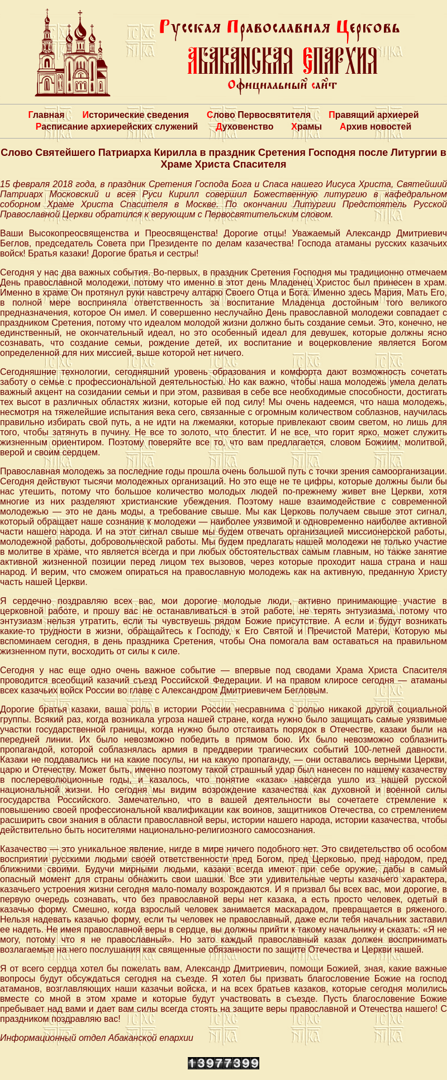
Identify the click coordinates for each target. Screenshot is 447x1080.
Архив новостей (375, 126)
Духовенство (244, 126)
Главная (46, 115)
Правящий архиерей (374, 115)
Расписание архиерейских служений (117, 126)
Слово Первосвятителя (259, 115)
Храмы (306, 126)
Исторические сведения (135, 115)
